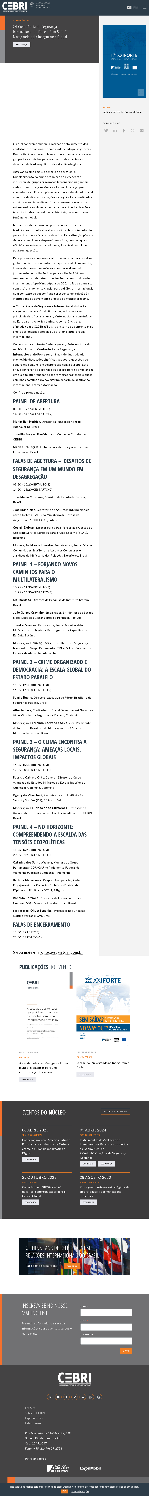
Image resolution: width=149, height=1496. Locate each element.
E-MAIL (84, 1306)
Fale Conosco (34, 1423)
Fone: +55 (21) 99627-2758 (43, 1448)
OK (64, 1491)
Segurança (21, 44)
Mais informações (80, 1491)
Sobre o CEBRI (35, 1413)
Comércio (88, 1164)
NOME (84, 1321)
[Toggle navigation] (144, 7)
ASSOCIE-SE (72, 1266)
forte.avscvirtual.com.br (61, 952)
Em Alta (30, 1408)
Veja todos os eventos (115, 1111)
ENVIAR (126, 1351)
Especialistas (34, 1418)
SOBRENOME (87, 1334)
